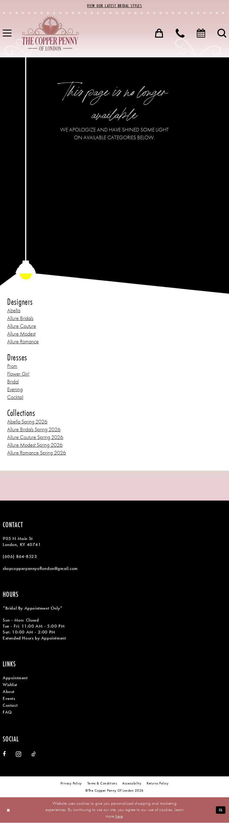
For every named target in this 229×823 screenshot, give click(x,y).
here (119, 816)
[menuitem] (159, 33)
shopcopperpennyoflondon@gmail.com (40, 569)
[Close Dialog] (9, 810)
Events (9, 699)
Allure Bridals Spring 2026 (34, 429)
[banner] (50, 33)
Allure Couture (21, 326)
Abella (13, 310)
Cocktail (15, 397)
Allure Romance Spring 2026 (36, 452)
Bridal (13, 381)
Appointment (15, 678)
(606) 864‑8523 (20, 557)
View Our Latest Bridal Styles (114, 6)
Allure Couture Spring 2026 (35, 437)
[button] (159, 33)
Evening (15, 389)
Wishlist (10, 685)
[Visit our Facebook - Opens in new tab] (4, 754)
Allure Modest (21, 334)
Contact (10, 706)
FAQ (7, 712)
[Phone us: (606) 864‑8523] (180, 33)
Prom (12, 366)
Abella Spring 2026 (27, 421)
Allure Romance (23, 341)
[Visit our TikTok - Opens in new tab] (33, 754)
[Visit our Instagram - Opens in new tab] (18, 754)
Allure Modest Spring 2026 (35, 445)
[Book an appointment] (201, 33)
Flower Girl (18, 374)
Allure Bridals (20, 318)
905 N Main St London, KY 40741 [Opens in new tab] (22, 542)
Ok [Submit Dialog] (220, 810)
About (9, 692)
